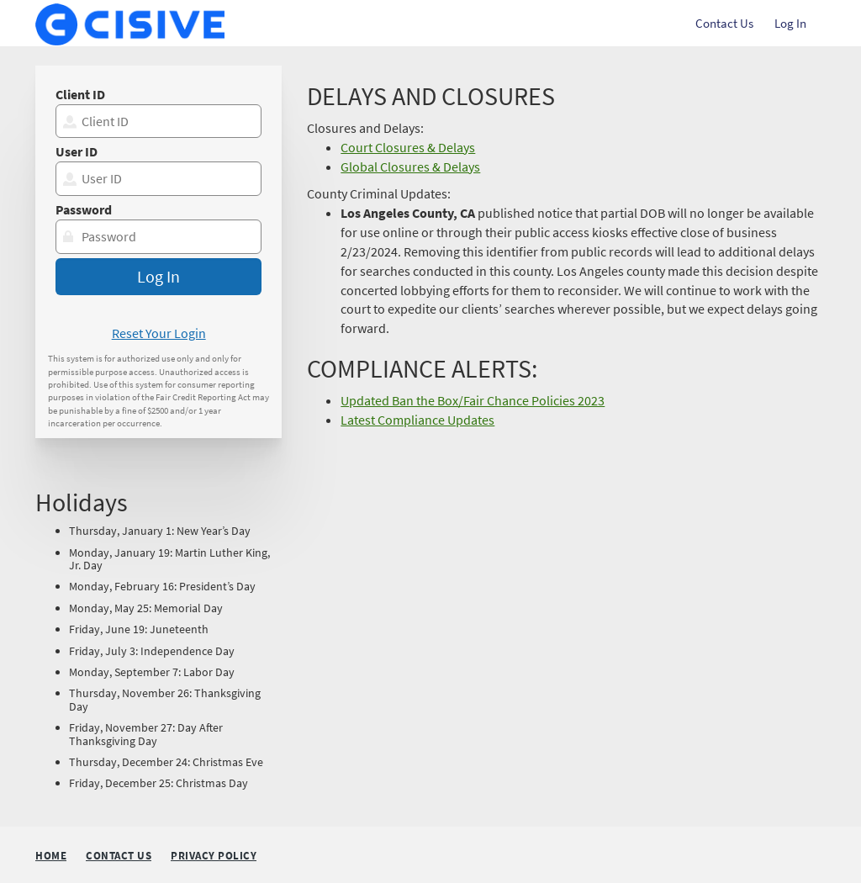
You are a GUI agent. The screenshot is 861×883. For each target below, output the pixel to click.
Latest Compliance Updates (417, 419)
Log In (790, 23)
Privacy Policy (213, 856)
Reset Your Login (159, 333)
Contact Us (724, 23)
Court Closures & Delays (408, 147)
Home (50, 856)
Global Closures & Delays (410, 166)
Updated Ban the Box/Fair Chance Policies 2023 (473, 400)
